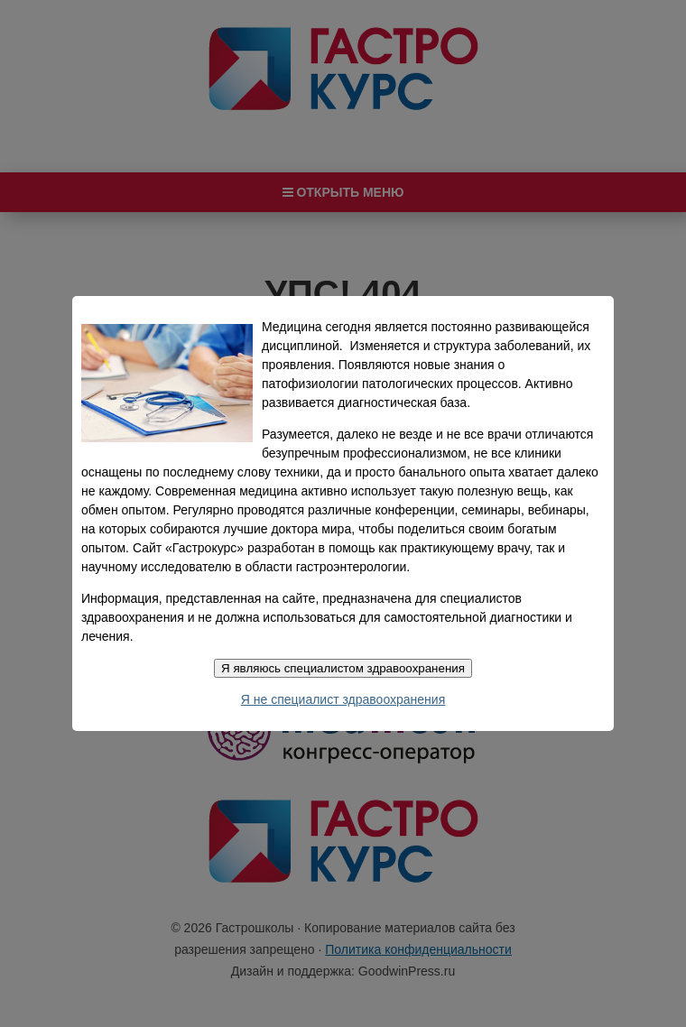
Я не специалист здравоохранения (343, 699)
